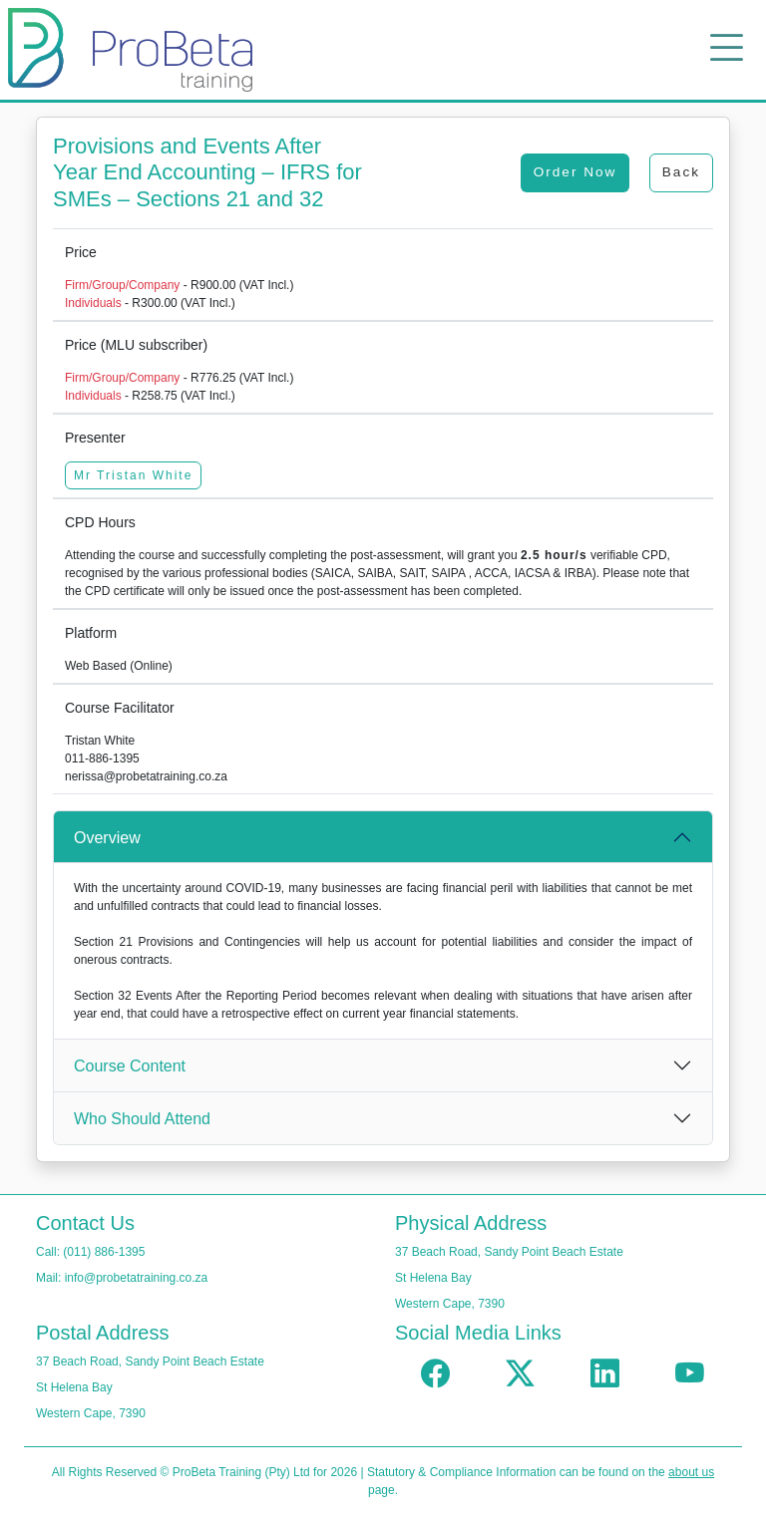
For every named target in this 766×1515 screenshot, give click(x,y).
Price (81, 252)
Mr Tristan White (133, 475)
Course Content (130, 1066)
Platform (91, 633)
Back (681, 171)
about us (691, 1472)
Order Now (575, 171)
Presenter (95, 438)
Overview (107, 837)
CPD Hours (100, 522)
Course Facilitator (120, 708)
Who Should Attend (142, 1118)
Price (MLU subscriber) (136, 345)
